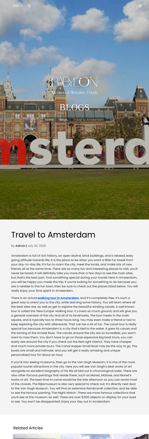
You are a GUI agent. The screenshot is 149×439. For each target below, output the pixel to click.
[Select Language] (17, 6)
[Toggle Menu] (140, 5)
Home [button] (49, 120)
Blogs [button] (63, 120)
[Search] (29, 5)
